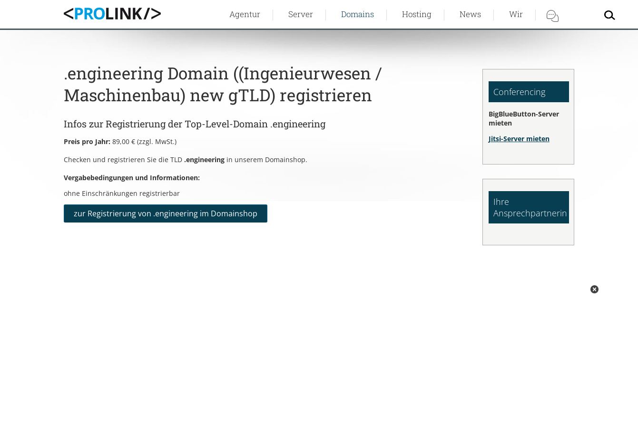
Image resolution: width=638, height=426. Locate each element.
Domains (357, 14)
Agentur (244, 14)
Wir (516, 14)
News (470, 14)
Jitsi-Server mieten (519, 138)
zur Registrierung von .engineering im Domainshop (165, 213)
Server (300, 14)
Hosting (417, 14)
